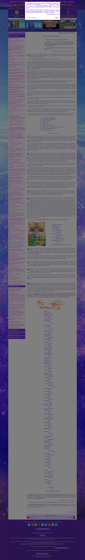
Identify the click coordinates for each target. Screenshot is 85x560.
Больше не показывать (31, 17)
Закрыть (57, 17)
